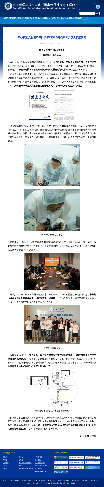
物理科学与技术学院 (25, 463)
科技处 (5, 468)
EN (98, 7)
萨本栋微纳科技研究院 (26, 468)
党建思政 (28, 18)
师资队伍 (36, 18)
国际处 (21, 460)
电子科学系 (38, 460)
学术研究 (44, 18)
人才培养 (52, 18)
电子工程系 (38, 457)
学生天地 (60, 18)
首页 (5, 18)
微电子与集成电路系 (41, 465)
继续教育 (78, 18)
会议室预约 (69, 18)
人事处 (5, 460)
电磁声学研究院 (40, 463)
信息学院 (21, 465)
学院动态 (20, 18)
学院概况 (11, 18)
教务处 (5, 465)
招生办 (21, 457)
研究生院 (6, 463)
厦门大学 (6, 457)
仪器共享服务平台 (40, 471)
